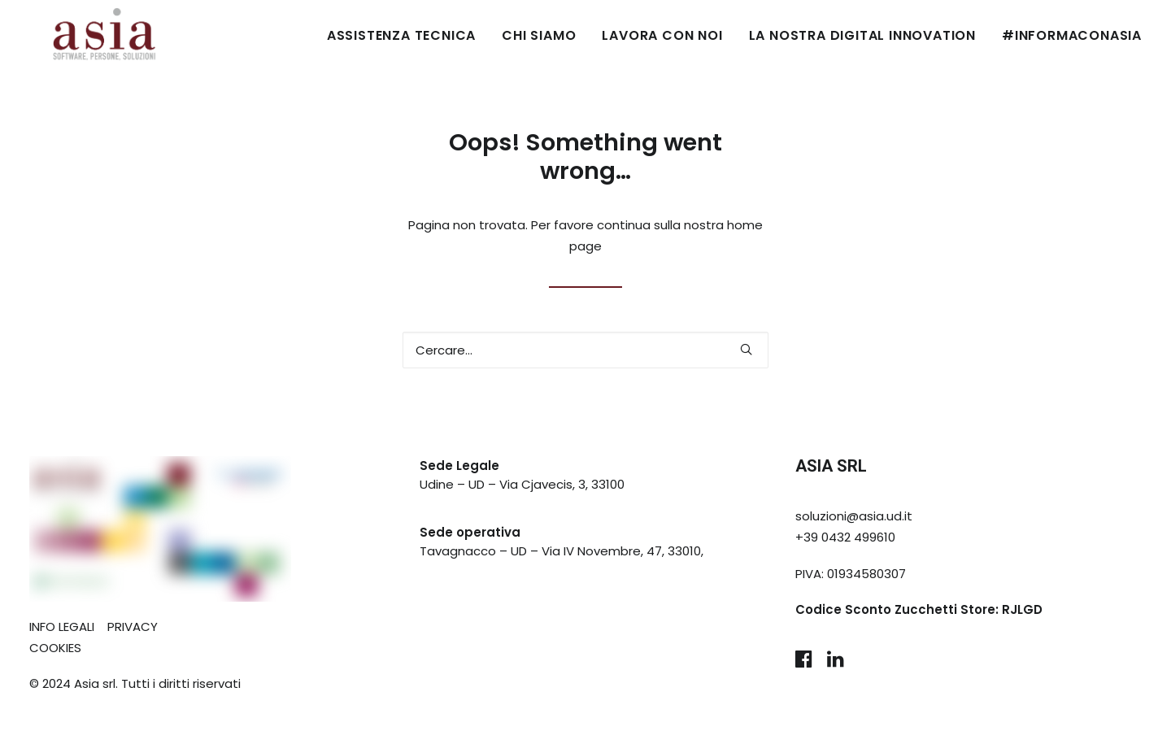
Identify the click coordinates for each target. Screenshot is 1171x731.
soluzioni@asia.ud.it (853, 515)
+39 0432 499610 (845, 537)
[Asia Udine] (81, 35)
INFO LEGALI (61, 626)
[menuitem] (407, 36)
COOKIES (55, 647)
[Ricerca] (585, 350)
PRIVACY (132, 626)
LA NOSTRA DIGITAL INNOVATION (862, 35)
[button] (746, 349)
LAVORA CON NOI (662, 35)
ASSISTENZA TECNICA (401, 35)
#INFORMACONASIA (1072, 35)
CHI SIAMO (539, 35)
